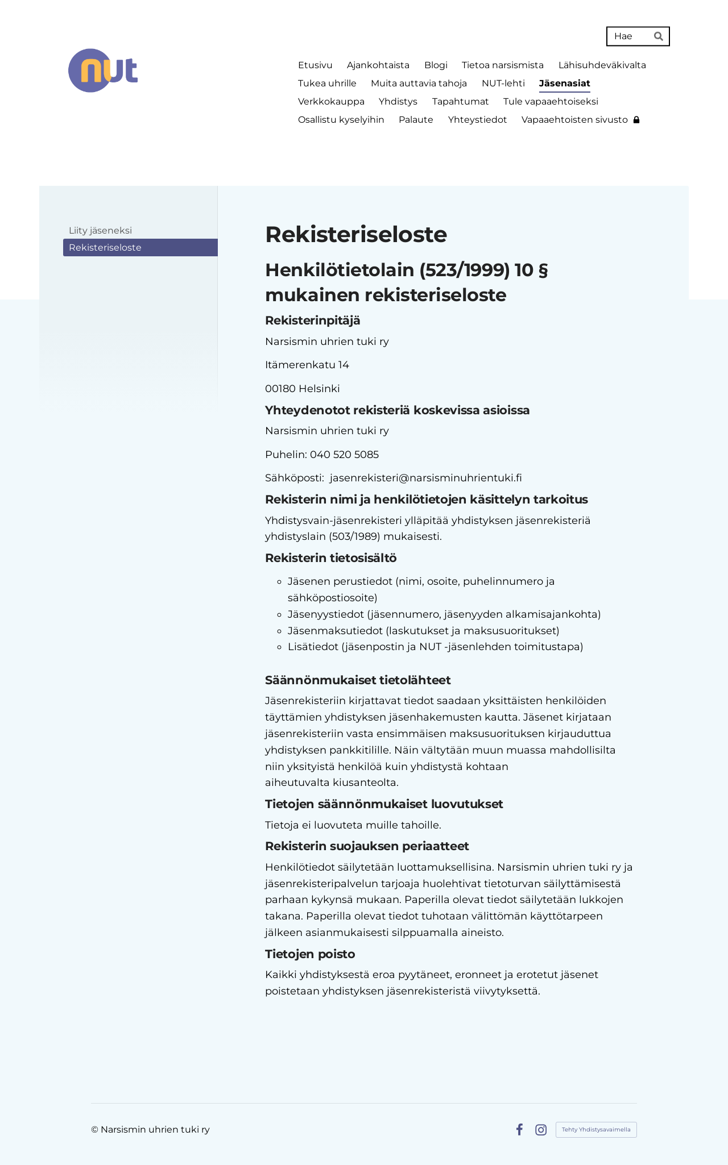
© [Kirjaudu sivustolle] (96, 1129)
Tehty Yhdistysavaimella (596, 1129)
